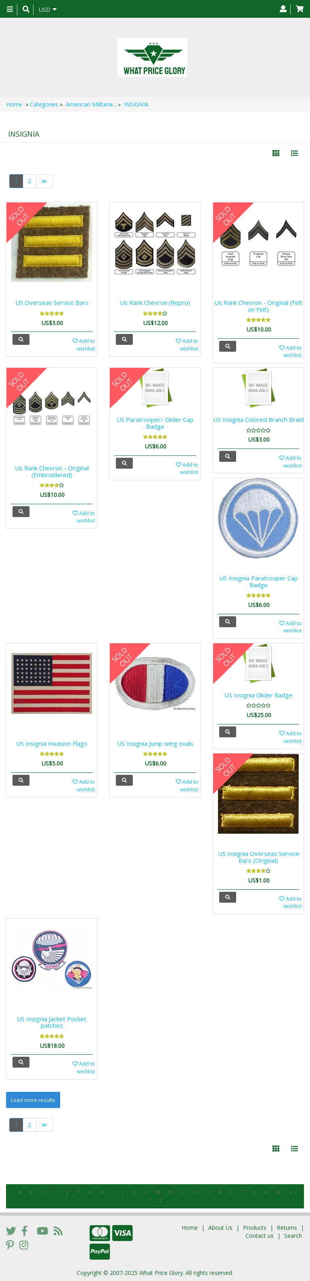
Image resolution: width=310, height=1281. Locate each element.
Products (254, 1227)
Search (293, 1235)
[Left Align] (275, 153)
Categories (44, 104)
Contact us (259, 1235)
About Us (220, 1227)
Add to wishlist (84, 344)
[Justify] (294, 153)
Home (14, 104)
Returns (287, 1227)
